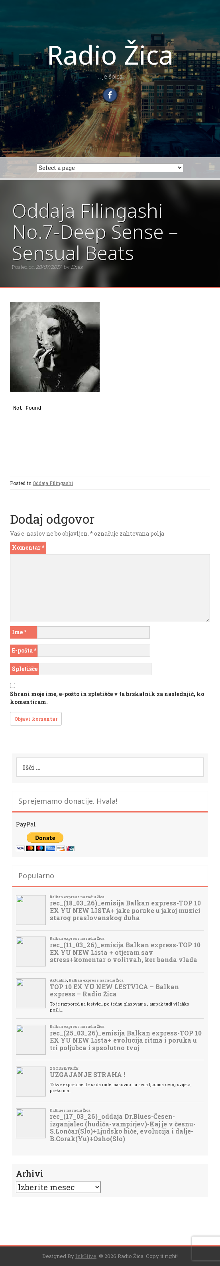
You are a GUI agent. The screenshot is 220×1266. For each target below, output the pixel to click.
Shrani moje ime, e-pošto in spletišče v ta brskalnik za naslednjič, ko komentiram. (107, 698)
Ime (19, 632)
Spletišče (24, 668)
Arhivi (29, 1173)
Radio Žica (110, 54)
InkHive (85, 1256)
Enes (76, 266)
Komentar (28, 547)
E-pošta (24, 650)
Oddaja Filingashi (53, 483)
